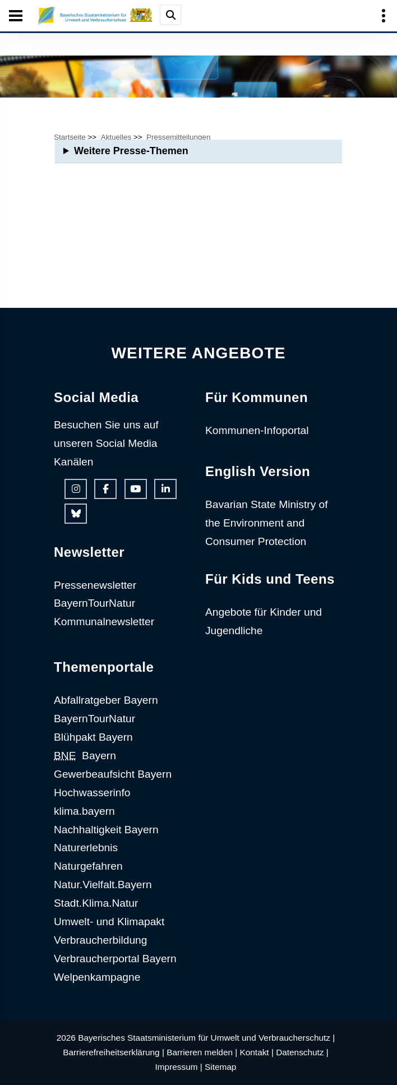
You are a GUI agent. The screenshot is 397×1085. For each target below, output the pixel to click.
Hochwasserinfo (92, 792)
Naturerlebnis (86, 847)
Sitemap (220, 1067)
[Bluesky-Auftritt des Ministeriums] (75, 514)
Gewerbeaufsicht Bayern (113, 774)
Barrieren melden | (202, 1052)
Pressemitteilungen (178, 137)
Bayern (85, 755)
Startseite (70, 137)
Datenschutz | (302, 1052)
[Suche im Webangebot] (170, 14)
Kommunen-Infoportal (257, 430)
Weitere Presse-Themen (131, 150)
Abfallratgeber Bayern (106, 700)
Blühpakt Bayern (93, 737)
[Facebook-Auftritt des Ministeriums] (105, 489)
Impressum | (178, 1067)
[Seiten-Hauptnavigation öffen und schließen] (15, 15)
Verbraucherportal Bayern (115, 958)
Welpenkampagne (97, 977)
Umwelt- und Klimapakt (109, 921)
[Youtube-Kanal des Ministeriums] (135, 489)
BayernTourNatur (94, 603)
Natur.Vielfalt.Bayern (103, 884)
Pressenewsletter (95, 585)
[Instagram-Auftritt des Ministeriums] (75, 489)
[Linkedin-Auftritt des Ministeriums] (165, 489)
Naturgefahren (88, 866)
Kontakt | (257, 1052)
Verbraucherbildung (100, 940)
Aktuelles (116, 137)
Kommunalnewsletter (104, 621)
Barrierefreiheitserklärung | (113, 1052)
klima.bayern (84, 811)
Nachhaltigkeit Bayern (106, 829)
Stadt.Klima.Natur (96, 903)
